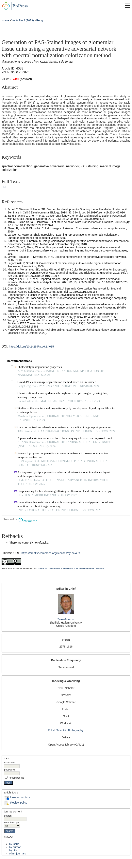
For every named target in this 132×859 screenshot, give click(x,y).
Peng (39, 20)
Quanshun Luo (66, 619)
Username (9, 762)
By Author (15, 847)
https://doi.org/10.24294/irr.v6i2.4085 (31, 346)
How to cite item (20, 797)
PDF (4, 187)
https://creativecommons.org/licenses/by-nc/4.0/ (51, 553)
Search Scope (12, 824)
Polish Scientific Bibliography (65, 730)
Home (5, 20)
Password (9, 769)
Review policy (18, 802)
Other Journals (17, 853)
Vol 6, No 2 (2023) (22, 20)
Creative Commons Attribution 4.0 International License (70, 568)
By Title (13, 850)
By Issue (14, 844)
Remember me (16, 777)
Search (15, 817)
